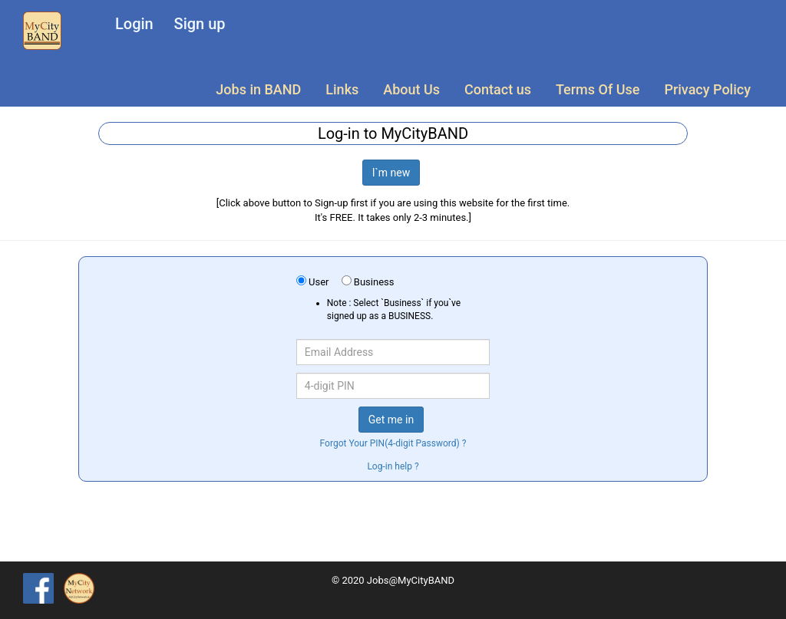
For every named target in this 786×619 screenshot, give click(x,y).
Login (134, 24)
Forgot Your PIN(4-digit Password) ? (393, 443)
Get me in (391, 419)
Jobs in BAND (258, 89)
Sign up (200, 24)
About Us (411, 89)
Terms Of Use (597, 89)
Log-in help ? (392, 466)
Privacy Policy (707, 89)
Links (341, 89)
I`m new (391, 172)
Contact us (497, 89)
